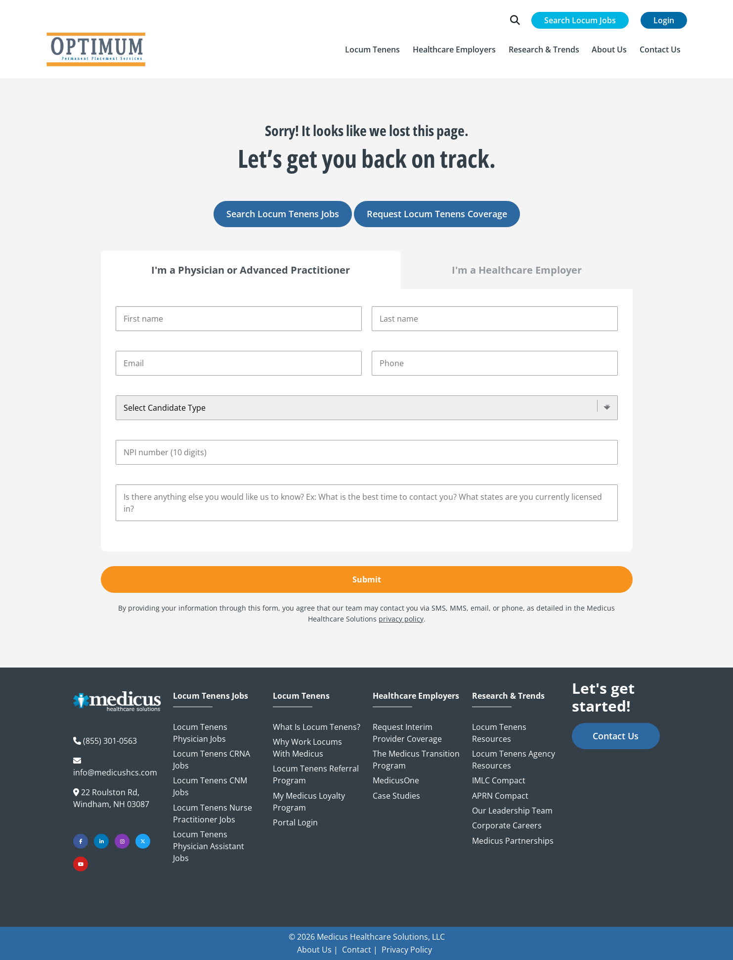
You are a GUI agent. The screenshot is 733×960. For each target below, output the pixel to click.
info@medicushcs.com (115, 772)
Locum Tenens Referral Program (316, 774)
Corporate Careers (507, 825)
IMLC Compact (498, 780)
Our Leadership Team (512, 810)
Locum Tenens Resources (499, 732)
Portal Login (295, 822)
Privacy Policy (407, 949)
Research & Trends (508, 696)
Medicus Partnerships (513, 840)
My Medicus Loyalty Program (309, 801)
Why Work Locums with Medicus (307, 747)
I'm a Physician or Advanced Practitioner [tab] (250, 270)
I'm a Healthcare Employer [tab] (517, 270)
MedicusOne (396, 780)
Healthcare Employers (416, 696)
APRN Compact (500, 795)
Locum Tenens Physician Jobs (200, 732)
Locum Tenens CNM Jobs (210, 786)
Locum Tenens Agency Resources (513, 759)
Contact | (360, 949)
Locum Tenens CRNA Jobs (211, 759)
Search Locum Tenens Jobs (282, 214)
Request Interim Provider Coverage (407, 732)
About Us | (317, 949)
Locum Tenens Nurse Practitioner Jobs (212, 813)
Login (663, 20)
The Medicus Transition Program (416, 759)
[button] (373, 49)
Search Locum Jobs (580, 20)
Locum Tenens (301, 696)
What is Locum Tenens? (316, 726)
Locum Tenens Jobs (210, 696)
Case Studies (396, 795)
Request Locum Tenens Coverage (437, 214)
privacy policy (401, 619)
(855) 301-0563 (110, 740)
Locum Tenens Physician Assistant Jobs (208, 846)
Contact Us (616, 736)
